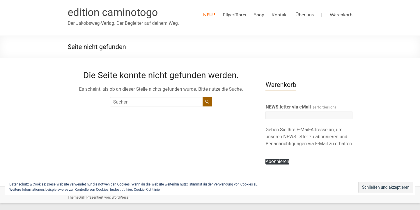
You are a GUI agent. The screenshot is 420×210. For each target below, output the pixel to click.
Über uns (304, 14)
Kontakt (280, 14)
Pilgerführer (235, 14)
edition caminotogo (113, 12)
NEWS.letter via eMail (300, 107)
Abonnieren (277, 161)
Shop (259, 14)
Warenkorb (341, 14)
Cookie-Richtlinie (147, 190)
